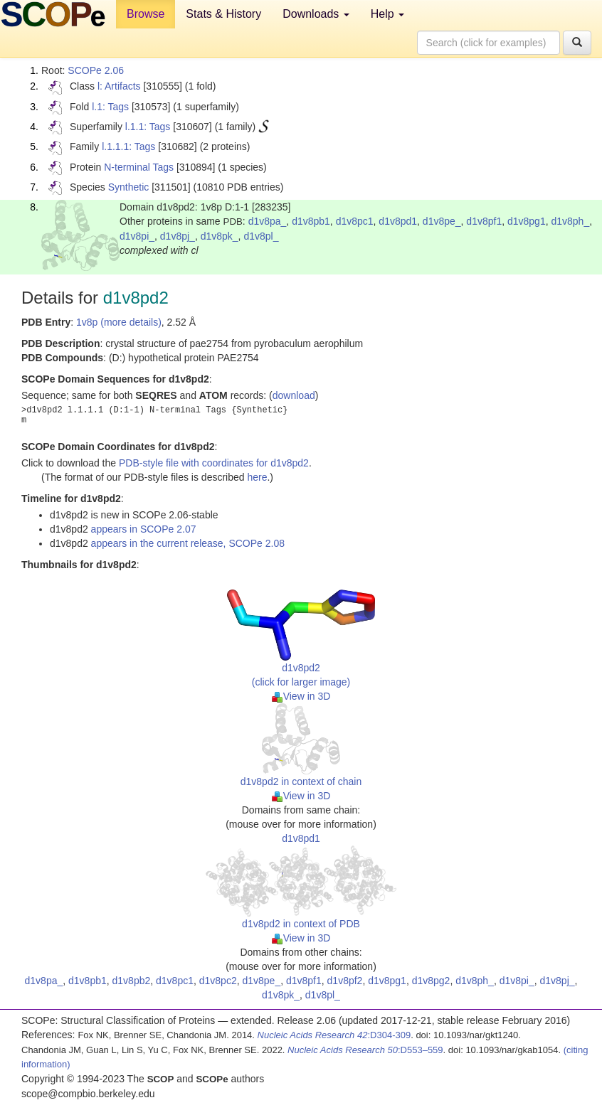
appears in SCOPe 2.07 (143, 529)
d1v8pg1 (526, 221)
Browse (145, 14)
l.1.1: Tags (148, 126)
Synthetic (128, 187)
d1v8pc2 (218, 980)
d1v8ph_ (570, 221)
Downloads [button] (315, 14)
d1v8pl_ (260, 236)
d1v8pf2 (345, 980)
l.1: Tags (110, 106)
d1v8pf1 (484, 221)
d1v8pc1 (355, 221)
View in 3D (301, 696)
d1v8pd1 (398, 221)
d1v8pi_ (137, 236)
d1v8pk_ (219, 236)
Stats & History (223, 14)
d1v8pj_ (177, 236)
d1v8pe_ (442, 221)
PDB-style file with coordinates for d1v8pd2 (214, 463)
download (294, 395)
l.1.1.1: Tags (128, 146)
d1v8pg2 (431, 980)
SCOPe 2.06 (96, 70)
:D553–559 (365, 1050)
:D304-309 (334, 1035)
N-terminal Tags (139, 167)
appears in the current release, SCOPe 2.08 (188, 543)
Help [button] (387, 14)
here (257, 477)
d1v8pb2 (131, 980)
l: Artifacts (119, 86)
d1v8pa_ (267, 221)
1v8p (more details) (119, 322)
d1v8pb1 (311, 221)
